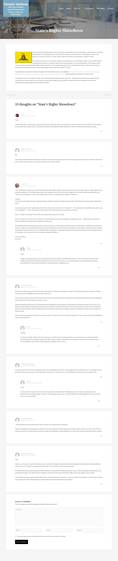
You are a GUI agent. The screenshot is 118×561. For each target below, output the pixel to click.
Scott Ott (24, 184)
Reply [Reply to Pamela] (98, 268)
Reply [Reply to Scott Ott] (101, 244)
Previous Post (11, 95)
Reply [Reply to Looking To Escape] (101, 322)
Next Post (108, 95)
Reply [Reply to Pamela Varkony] (101, 166)
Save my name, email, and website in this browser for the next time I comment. (41, 539)
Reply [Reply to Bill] (101, 131)
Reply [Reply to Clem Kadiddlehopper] (101, 377)
